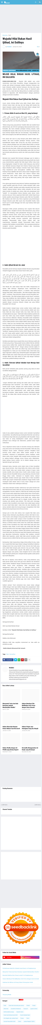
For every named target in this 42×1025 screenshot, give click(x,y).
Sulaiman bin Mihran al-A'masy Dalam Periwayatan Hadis (18, 982)
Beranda (5, 35)
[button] (2, 2)
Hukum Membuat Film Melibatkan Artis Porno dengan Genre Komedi (28, 705)
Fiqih (9, 35)
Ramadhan (12, 654)
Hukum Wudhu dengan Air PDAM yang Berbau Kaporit (10, 749)
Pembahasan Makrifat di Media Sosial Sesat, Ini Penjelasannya (19, 968)
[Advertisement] (21, 19)
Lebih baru (4, 804)
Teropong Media (7, 994)
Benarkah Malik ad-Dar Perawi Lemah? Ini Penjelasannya (18, 975)
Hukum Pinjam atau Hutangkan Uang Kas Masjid (30, 727)
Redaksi (11, 668)
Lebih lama (37, 804)
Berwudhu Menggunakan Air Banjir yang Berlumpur (30, 749)
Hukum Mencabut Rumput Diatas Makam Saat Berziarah (11, 727)
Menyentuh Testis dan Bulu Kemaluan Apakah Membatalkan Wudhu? (10, 705)
